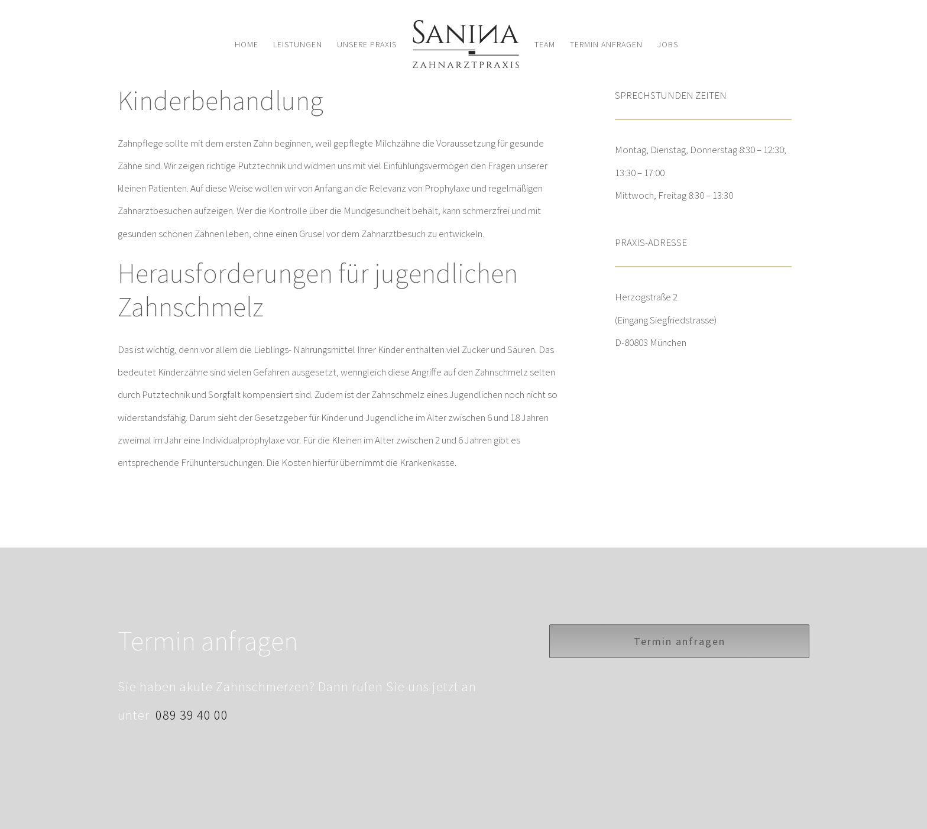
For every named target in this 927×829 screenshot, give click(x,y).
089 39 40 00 (190, 715)
